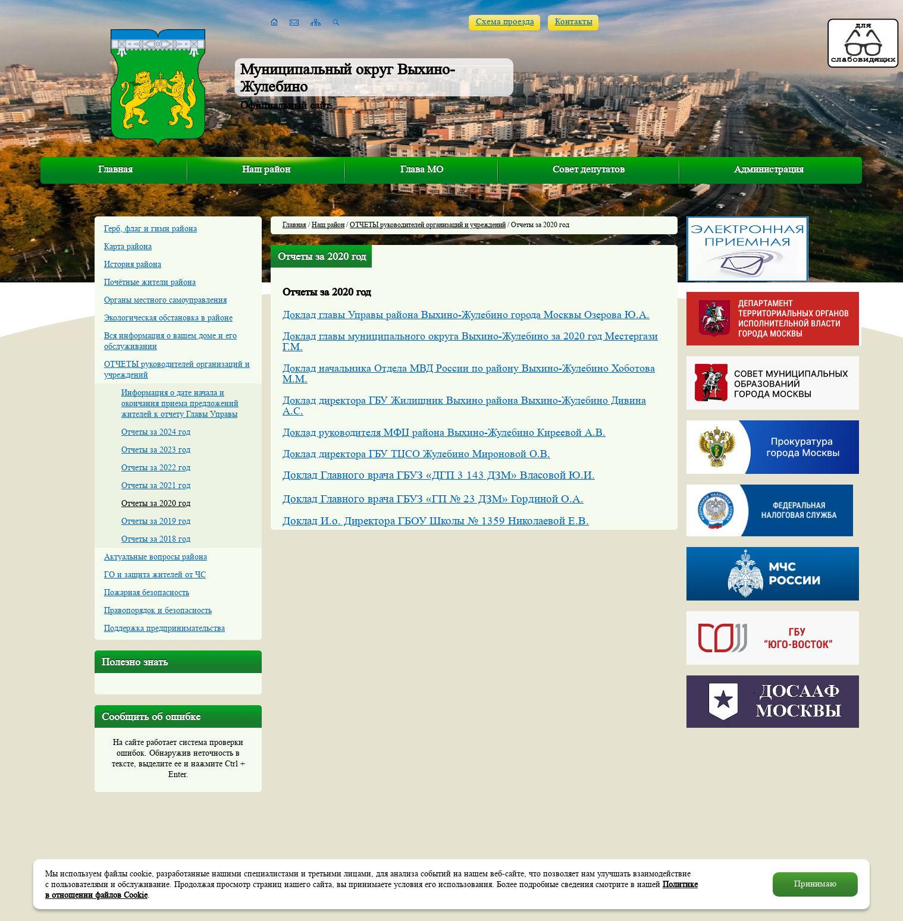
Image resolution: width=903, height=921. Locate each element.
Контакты (573, 22)
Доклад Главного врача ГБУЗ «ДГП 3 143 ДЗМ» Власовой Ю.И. (439, 475)
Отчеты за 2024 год (155, 431)
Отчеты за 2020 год (155, 503)
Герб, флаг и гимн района (150, 228)
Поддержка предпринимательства (164, 628)
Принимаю (815, 884)
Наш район (266, 169)
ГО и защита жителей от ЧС (155, 574)
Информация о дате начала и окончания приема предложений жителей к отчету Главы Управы (180, 403)
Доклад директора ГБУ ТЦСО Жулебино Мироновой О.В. (416, 454)
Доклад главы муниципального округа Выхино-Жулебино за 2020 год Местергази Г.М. (470, 341)
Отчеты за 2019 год (155, 521)
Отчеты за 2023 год (155, 449)
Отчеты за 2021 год (155, 485)
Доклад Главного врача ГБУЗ (354, 499)
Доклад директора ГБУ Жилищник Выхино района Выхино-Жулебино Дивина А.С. (464, 405)
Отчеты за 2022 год (155, 467)
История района (132, 264)
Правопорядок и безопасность (158, 610)
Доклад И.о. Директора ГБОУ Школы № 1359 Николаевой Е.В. (436, 521)
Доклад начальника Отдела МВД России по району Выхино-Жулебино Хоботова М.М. (469, 373)
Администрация (769, 169)
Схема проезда (505, 22)
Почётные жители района (150, 282)
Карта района (128, 246)
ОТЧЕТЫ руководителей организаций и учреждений (177, 369)
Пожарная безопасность (146, 592)
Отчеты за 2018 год (155, 538)
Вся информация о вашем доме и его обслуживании (170, 341)
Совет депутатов (589, 169)
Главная (115, 169)
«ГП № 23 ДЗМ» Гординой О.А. (505, 499)
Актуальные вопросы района (155, 556)
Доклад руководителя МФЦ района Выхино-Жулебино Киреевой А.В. (444, 432)
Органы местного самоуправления (165, 299)
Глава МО (421, 169)
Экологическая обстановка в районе (168, 317)
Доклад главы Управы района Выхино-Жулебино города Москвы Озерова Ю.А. (466, 314)
